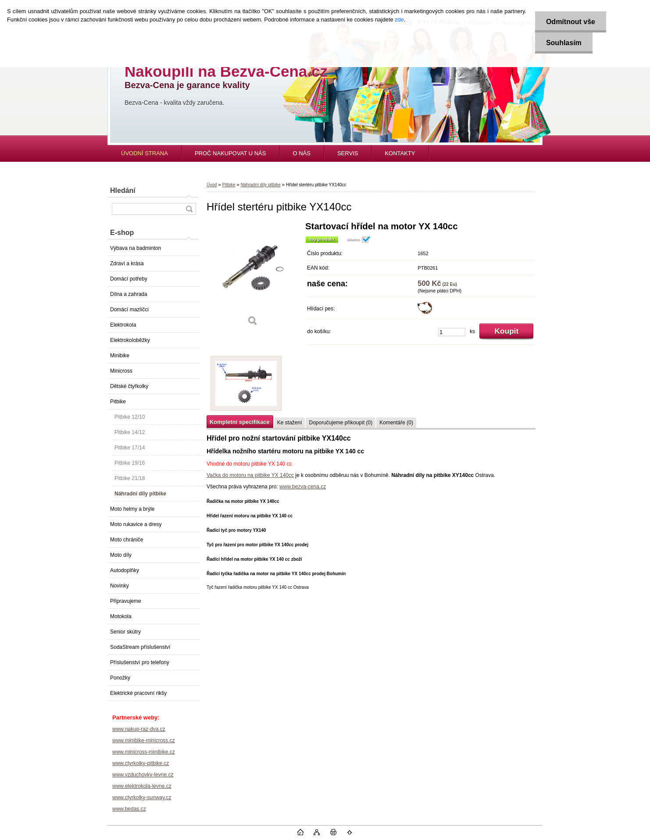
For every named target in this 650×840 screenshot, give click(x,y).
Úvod (212, 184)
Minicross (121, 371)
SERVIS (347, 153)
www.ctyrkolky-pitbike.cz (140, 763)
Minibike (119, 355)
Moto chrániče (126, 540)
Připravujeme (125, 601)
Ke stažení (289, 423)
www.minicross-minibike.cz (143, 752)
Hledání (123, 190)
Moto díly (121, 555)
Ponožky (120, 678)
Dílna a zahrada (128, 294)
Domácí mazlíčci (129, 309)
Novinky (119, 586)
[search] (189, 208)
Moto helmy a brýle (132, 509)
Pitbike (118, 402)
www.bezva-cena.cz (302, 487)
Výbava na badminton (135, 248)
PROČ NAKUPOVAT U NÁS (230, 153)
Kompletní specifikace (240, 422)
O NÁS (301, 153)
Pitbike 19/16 (129, 463)
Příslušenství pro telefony (139, 662)
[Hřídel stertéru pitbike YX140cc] (252, 277)
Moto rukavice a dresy (135, 524)
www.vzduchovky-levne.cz (142, 775)
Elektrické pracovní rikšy (138, 693)
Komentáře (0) (396, 423)
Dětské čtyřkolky (129, 386)
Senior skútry (125, 632)
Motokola (121, 616)
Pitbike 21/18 (129, 478)
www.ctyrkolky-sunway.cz (141, 797)
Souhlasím (564, 42)
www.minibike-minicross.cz (143, 740)
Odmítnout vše (570, 21)
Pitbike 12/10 (129, 417)
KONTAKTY (400, 153)
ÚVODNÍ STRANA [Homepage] (144, 153)
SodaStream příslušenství (140, 647)
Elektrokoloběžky (130, 340)
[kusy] (451, 332)
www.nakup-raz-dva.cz (138, 729)
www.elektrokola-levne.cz (141, 786)
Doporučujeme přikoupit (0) (340, 423)
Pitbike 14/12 (129, 432)
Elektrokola (123, 325)
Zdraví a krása (127, 263)
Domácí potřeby (128, 279)
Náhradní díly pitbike (140, 494)
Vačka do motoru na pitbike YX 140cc (250, 475)
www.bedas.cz (129, 809)
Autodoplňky (124, 570)
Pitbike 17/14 (129, 448)
